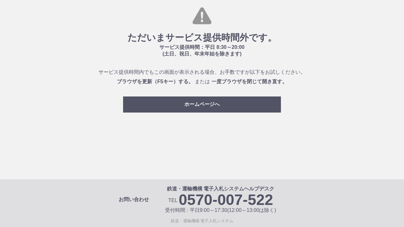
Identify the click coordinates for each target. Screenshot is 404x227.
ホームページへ (202, 104)
